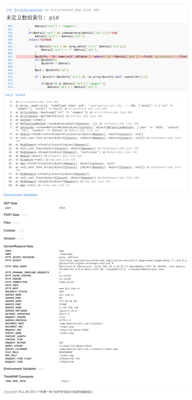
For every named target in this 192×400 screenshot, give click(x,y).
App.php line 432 (62, 159)
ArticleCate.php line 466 (113, 112)
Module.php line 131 (84, 130)
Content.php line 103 (86, 116)
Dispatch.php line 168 (65, 156)
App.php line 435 (97, 181)
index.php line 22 (55, 185)
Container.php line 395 (121, 123)
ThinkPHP (10, 391)
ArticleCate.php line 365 (75, 10)
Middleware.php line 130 (120, 148)
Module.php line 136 (122, 152)
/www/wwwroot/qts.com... (108, 105)
